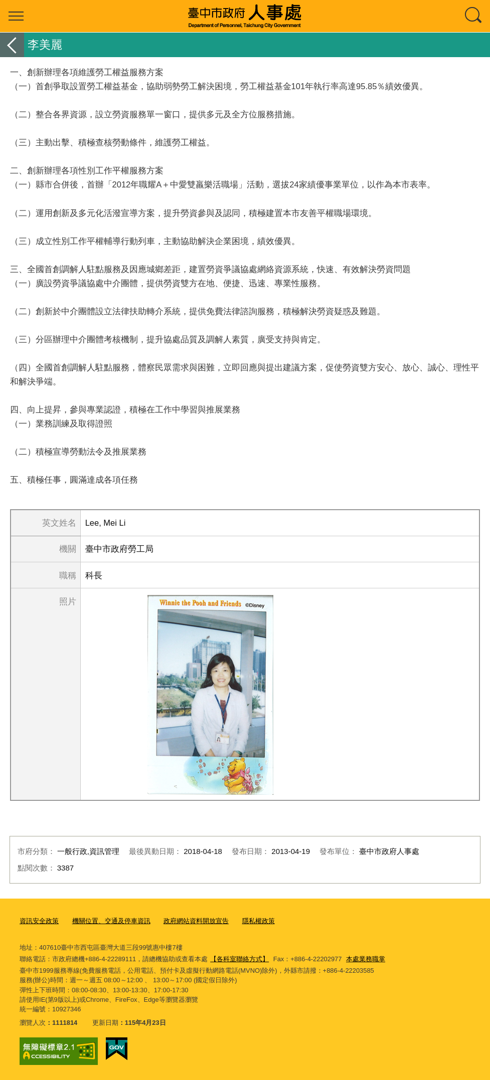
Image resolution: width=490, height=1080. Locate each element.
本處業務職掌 (365, 959)
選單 (16, 16)
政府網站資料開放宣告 (196, 921)
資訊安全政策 (39, 921)
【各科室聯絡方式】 (239, 959)
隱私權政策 (258, 921)
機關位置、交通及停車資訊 (111, 921)
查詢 (474, 16)
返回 (12, 45)
